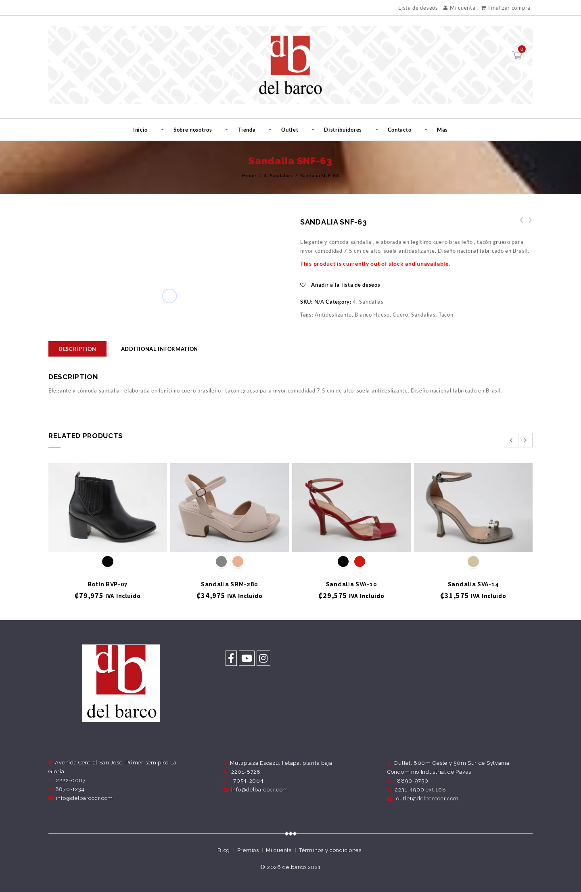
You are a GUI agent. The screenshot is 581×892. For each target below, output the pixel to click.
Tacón (446, 314)
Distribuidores (343, 129)
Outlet (289, 129)
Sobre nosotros (192, 129)
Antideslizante (333, 314)
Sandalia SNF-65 (519, 224)
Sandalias (423, 314)
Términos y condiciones (330, 850)
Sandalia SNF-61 (528, 224)
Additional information (159, 349)
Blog (223, 850)
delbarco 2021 (301, 867)
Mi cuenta (459, 7)
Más (442, 129)
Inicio (140, 129)
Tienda (246, 129)
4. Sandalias (278, 175)
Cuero (400, 314)
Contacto (400, 129)
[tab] (77, 349)
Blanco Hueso (372, 314)
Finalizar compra (506, 7)
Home (249, 175)
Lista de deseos (418, 7)
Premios (248, 850)
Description (77, 349)
